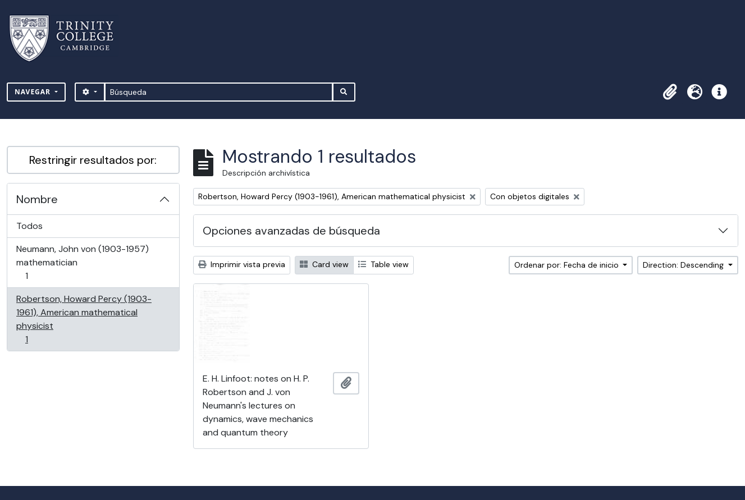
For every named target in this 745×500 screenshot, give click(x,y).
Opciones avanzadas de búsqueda (291, 230)
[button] (669, 92)
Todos (29, 226)
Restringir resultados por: (93, 160)
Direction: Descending (684, 265)
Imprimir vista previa (241, 264)
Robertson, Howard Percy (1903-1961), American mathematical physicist (84, 319)
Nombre (37, 199)
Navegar (34, 92)
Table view (383, 264)
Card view (324, 264)
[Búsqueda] (218, 92)
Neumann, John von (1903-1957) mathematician (82, 262)
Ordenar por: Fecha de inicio (567, 265)
